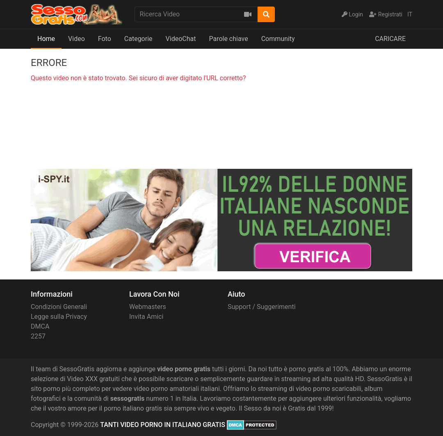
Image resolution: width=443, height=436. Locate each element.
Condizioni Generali (59, 307)
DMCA (40, 326)
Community (278, 39)
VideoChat (181, 39)
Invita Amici (146, 316)
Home (46, 39)
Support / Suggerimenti (262, 307)
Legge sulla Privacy (59, 316)
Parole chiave (228, 39)
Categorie (138, 39)
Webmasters (147, 307)
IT (409, 14)
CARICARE (390, 39)
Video (76, 39)
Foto (104, 39)
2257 (38, 336)
